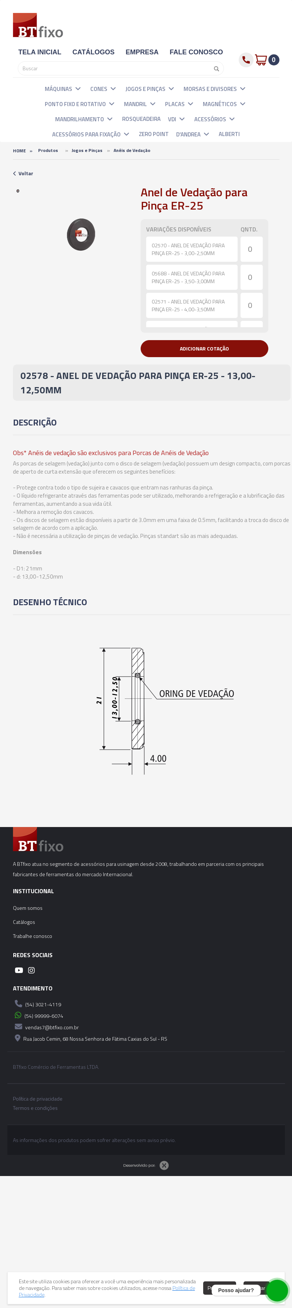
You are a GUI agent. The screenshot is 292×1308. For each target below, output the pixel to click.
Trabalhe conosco (32, 936)
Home (19, 151)
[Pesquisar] (215, 68)
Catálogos (24, 922)
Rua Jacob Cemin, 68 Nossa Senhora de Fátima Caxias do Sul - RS (90, 1038)
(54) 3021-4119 (37, 1003)
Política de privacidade (38, 1098)
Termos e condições (35, 1108)
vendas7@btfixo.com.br (46, 1026)
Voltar (23, 173)
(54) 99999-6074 (38, 1015)
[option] (18, 191)
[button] (78, 88)
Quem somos (28, 908)
